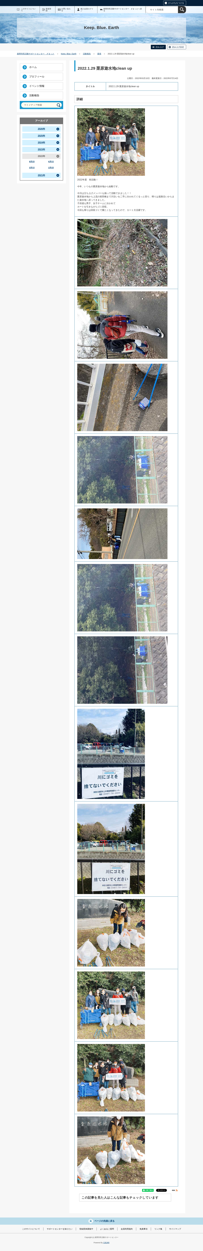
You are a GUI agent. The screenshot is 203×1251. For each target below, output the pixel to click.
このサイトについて (28, 10)
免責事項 (143, 1229)
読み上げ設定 (178, 47)
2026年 (41, 129)
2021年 (41, 175)
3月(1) (32, 168)
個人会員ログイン (86, 10)
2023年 (41, 149)
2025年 (41, 136)
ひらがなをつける (176, 3)
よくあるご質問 (107, 1229)
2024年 (41, 142)
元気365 (106, 1243)
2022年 (41, 156)
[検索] (182, 9)
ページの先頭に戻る (104, 1221)
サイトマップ (175, 1229)
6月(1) (51, 161)
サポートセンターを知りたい (59, 1229)
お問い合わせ (65, 10)
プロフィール (36, 76)
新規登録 (48, 10)
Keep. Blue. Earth (68, 54)
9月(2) (32, 161)
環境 (99, 54)
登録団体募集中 (86, 1229)
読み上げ (160, 47)
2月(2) (51, 168)
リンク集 (158, 1229)
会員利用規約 (127, 1229)
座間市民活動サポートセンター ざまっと (35, 54)
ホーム (33, 67)
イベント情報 (36, 86)
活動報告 (87, 54)
